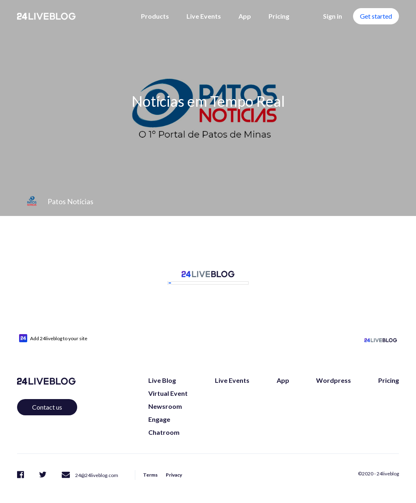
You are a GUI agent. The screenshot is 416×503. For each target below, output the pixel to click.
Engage (159, 410)
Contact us (47, 398)
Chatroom (164, 423)
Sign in (332, 16)
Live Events (203, 16)
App (244, 16)
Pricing (279, 16)
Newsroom (165, 397)
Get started (376, 16)
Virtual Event (168, 384)
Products (155, 16)
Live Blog (162, 371)
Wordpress (333, 371)
